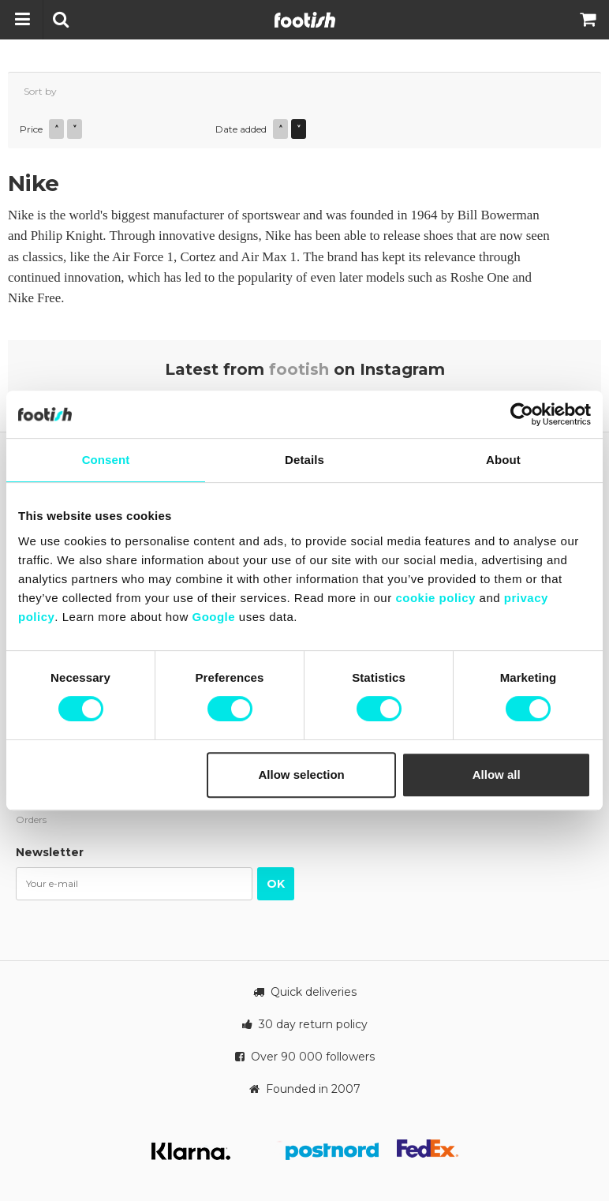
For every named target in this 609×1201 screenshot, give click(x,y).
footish (299, 369)
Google (213, 616)
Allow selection (302, 774)
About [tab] (503, 459)
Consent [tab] (106, 459)
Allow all (497, 774)
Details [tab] (304, 459)
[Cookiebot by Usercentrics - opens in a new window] (522, 414)
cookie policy (435, 597)
